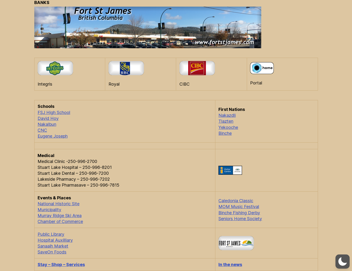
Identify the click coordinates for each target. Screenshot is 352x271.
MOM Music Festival (238, 206)
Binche (225, 133)
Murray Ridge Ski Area (60, 215)
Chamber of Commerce (60, 221)
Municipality (49, 209)
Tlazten (225, 121)
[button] (342, 261)
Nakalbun (47, 124)
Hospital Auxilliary (55, 240)
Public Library (51, 234)
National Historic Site (58, 203)
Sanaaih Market (53, 246)
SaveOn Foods (52, 251)
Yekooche (228, 127)
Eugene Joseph (53, 136)
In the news (230, 264)
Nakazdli (227, 115)
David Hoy (48, 118)
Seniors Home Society (240, 218)
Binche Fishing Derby (239, 212)
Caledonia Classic (235, 200)
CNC (42, 130)
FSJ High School (54, 112)
